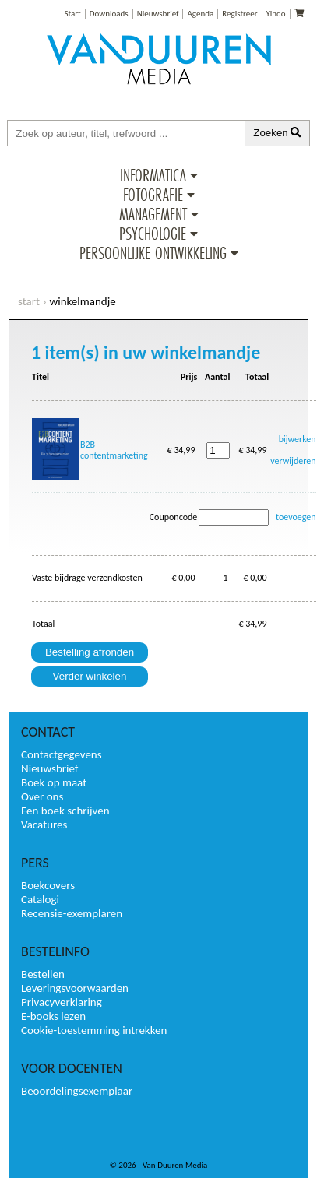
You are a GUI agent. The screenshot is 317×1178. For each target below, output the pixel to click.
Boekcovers (48, 885)
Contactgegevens (61, 754)
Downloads (109, 14)
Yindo (276, 14)
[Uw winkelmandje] (299, 14)
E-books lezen (53, 1016)
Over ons (42, 796)
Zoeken (277, 133)
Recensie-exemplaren (71, 913)
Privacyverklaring (61, 1002)
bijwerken (297, 439)
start (29, 301)
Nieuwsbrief (158, 14)
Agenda (200, 14)
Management (153, 214)
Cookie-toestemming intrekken (94, 1030)
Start (72, 14)
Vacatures (44, 825)
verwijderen (292, 460)
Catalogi (40, 899)
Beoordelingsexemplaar (76, 1091)
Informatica (153, 175)
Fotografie (153, 194)
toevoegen (296, 517)
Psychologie (152, 233)
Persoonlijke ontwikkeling (153, 253)
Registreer (239, 14)
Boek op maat (53, 782)
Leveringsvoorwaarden (75, 988)
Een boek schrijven (65, 811)
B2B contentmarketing (114, 450)
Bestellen (43, 974)
